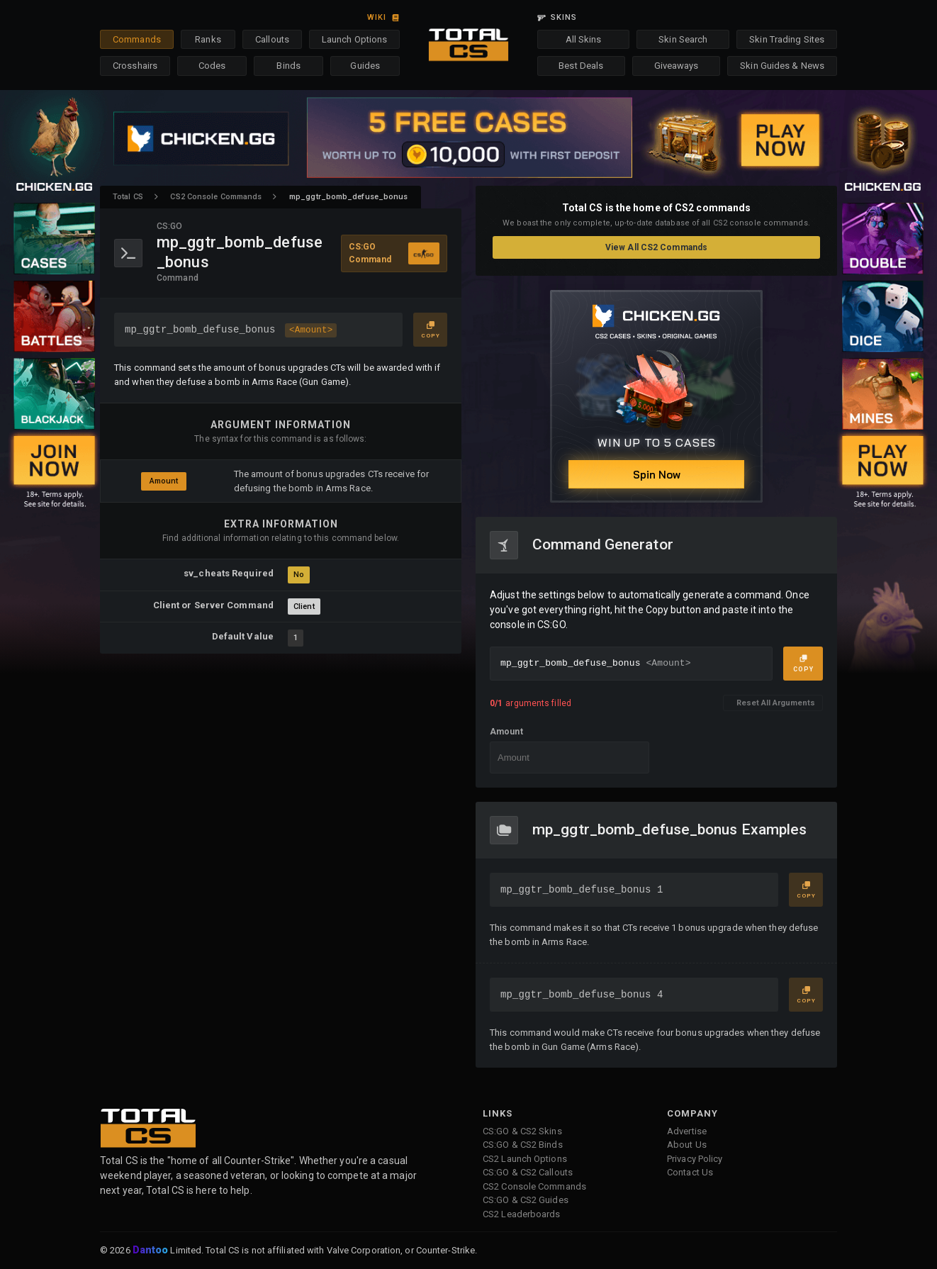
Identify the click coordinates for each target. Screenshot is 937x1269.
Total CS (128, 196)
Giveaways (676, 65)
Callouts (272, 39)
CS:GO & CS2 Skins (522, 1131)
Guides (365, 65)
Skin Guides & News (782, 65)
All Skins (584, 39)
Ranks (208, 39)
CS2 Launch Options (525, 1158)
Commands (137, 39)
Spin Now (656, 474)
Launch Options (354, 39)
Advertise (687, 1131)
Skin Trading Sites (786, 39)
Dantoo (151, 1250)
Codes (212, 65)
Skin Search (682, 39)
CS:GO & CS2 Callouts (528, 1172)
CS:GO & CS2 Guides (525, 1200)
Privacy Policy (694, 1158)
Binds (288, 65)
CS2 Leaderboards (522, 1214)
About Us (687, 1144)
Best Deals (581, 65)
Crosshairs (135, 65)
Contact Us (690, 1172)
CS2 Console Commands (216, 196)
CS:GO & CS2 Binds (523, 1144)
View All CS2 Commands (656, 247)
